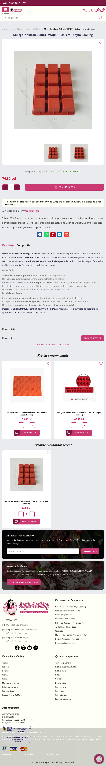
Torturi (5, 663)
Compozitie (23, 245)
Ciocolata (59, 631)
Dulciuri (5, 671)
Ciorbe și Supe (8, 691)
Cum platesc (60, 691)
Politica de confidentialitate (66, 667)
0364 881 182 (31, 210)
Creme (5, 675)
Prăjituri (5, 667)
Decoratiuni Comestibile (65, 643)
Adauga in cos (64, 187)
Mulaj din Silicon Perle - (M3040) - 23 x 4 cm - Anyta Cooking (79, 413)
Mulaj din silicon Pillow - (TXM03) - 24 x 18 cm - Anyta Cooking (27, 413)
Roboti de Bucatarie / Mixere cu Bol (69, 623)
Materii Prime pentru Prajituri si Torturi (71, 635)
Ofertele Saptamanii (63, 615)
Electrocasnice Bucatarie (65, 619)
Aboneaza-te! (90, 551)
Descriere (8, 245)
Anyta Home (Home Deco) (66, 627)
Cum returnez (61, 695)
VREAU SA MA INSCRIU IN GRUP (23, 582)
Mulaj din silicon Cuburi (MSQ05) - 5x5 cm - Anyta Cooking (26, 502)
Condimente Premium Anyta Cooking (70, 607)
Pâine (4, 679)
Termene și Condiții (63, 663)
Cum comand (60, 687)
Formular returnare (63, 699)
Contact (58, 679)
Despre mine (60, 683)
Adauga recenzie (92, 338)
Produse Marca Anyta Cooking (67, 611)
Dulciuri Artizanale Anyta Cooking (69, 639)
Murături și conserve (10, 683)
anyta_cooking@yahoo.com (15, 625)
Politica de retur (61, 671)
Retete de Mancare (10, 687)
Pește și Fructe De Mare (12, 695)
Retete (58, 675)
